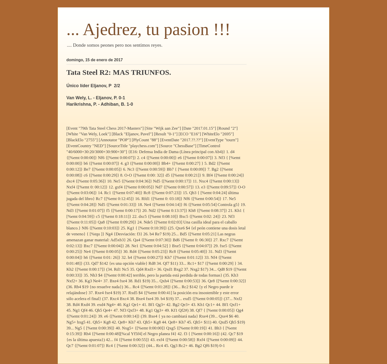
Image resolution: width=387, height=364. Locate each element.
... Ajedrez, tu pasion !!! (148, 29)
